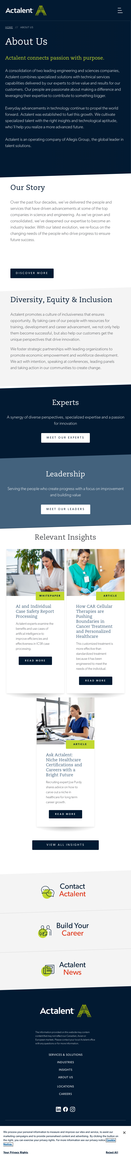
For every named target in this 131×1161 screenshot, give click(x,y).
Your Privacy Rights (15, 1152)
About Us (65, 1077)
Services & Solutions (66, 1055)
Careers (65, 1094)
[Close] (124, 1132)
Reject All (112, 1152)
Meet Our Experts (65, 437)
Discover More (32, 273)
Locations (65, 1086)
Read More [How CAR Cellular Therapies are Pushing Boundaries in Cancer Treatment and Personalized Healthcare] (95, 681)
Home (26, 10)
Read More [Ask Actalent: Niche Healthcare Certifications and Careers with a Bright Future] (65, 814)
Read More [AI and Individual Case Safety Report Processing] (35, 661)
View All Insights (66, 845)
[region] (65, 1143)
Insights (65, 1070)
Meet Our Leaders (65, 509)
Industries (65, 1062)
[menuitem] (65, 1056)
